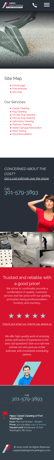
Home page (18, 85)
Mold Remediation (22, 134)
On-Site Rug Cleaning (23, 114)
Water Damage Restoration (27, 127)
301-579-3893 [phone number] (21, 192)
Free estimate (19, 88)
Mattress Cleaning (22, 124)
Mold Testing (19, 131)
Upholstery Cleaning (23, 121)
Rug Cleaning (19, 111)
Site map (17, 92)
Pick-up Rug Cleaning (23, 118)
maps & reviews (38, 424)
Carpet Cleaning (20, 108)
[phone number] (34, 5)
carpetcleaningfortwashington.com (31, 450)
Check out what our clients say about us (27, 323)
